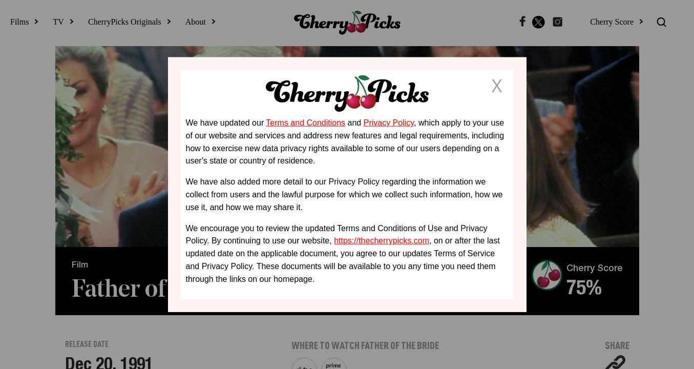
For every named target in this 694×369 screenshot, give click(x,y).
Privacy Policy (389, 122)
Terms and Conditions (305, 122)
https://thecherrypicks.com (381, 240)
